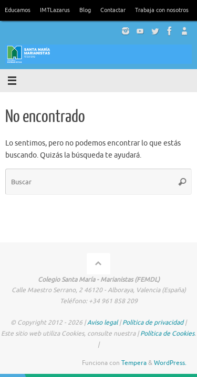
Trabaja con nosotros (162, 10)
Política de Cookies (167, 333)
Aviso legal (102, 322)
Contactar (113, 10)
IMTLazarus (55, 10)
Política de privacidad (152, 322)
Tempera (134, 363)
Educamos (17, 10)
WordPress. (170, 363)
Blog (85, 10)
